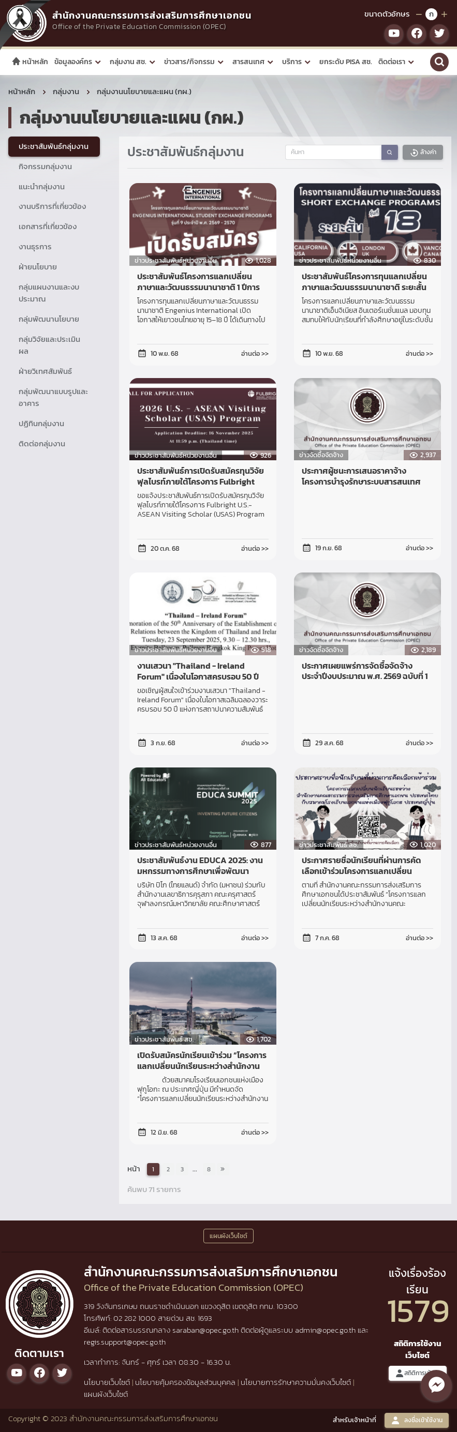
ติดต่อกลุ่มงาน (42, 443)
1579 (418, 1310)
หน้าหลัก (29, 61)
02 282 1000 (135, 1318)
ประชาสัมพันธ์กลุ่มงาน (54, 146)
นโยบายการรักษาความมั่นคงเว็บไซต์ (296, 1382)
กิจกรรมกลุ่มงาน (45, 166)
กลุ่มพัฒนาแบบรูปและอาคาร (53, 397)
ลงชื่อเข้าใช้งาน (417, 1420)
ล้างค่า (422, 152)
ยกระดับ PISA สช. (345, 61)
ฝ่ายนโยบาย (38, 267)
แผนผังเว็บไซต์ (106, 1394)
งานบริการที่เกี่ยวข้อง (52, 206)
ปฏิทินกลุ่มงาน (41, 423)
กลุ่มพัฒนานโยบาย (49, 319)
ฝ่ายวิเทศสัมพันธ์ (45, 371)
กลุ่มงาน (66, 91)
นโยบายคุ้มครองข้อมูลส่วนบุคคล (185, 1382)
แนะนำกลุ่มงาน (42, 186)
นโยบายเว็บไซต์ (107, 1382)
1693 (205, 1318)
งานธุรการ (35, 246)
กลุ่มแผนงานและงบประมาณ (49, 293)
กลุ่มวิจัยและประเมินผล (49, 345)
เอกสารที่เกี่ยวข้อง (48, 226)
